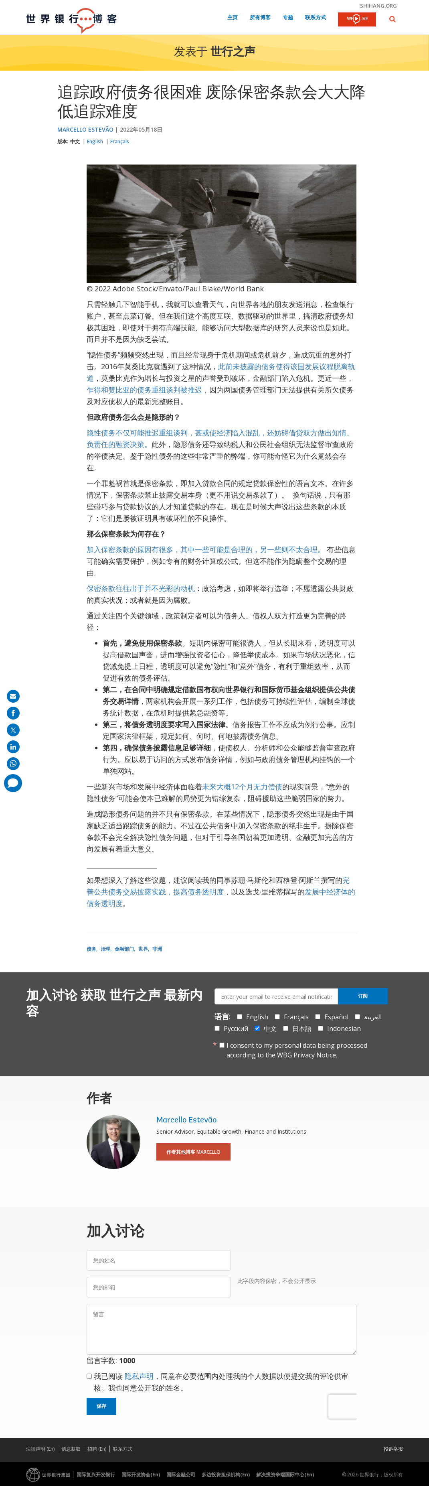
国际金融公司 (180, 1474)
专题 (288, 17)
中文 (75, 141)
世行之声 (232, 52)
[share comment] (13, 783)
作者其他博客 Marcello (193, 1152)
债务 (91, 948)
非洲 (157, 948)
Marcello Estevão (85, 129)
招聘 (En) (96, 1448)
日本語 (302, 1028)
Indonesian (344, 1028)
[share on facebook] (13, 713)
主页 (232, 17)
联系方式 (315, 17)
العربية (373, 1016)
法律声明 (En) (40, 1448)
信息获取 (71, 1448)
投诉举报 (393, 1448)
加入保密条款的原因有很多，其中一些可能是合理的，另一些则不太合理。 (207, 549)
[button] (392, 19)
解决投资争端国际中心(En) (285, 1474)
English (95, 141)
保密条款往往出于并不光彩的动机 (141, 588)
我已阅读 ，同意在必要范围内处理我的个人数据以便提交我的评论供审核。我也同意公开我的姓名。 (221, 1381)
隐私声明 (139, 1376)
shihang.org (378, 5)
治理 (105, 948)
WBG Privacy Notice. (307, 1055)
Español (336, 1016)
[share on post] (13, 730)
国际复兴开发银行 (96, 1474)
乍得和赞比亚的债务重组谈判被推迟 (144, 389)
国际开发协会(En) (140, 1474)
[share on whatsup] (13, 763)
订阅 (363, 996)
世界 (143, 948)
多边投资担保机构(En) (226, 1474)
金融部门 (124, 948)
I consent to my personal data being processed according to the (297, 1050)
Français (119, 141)
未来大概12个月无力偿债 (242, 786)
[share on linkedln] (13, 746)
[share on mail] (13, 696)
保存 (101, 1406)
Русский (236, 1028)
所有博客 (260, 17)
